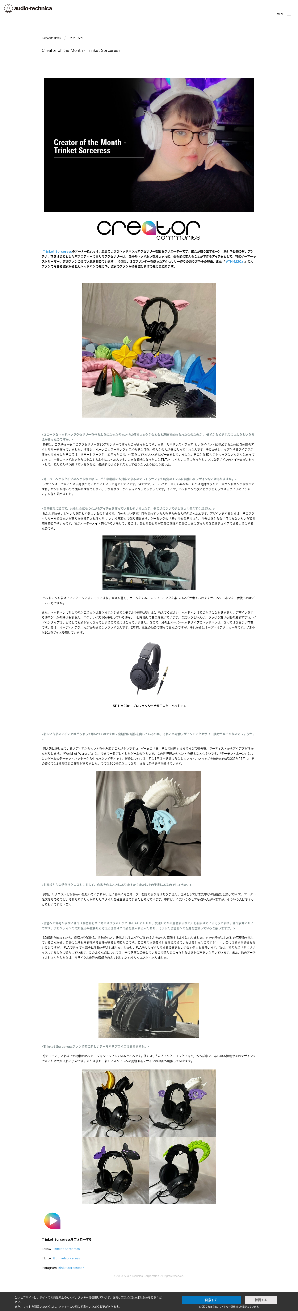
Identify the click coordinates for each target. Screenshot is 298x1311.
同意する (211, 1300)
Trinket (47, 1239)
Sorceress (62, 1239)
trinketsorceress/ (71, 1268)
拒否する (261, 1300)
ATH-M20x (122, 706)
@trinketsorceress (66, 1258)
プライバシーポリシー (134, 1297)
